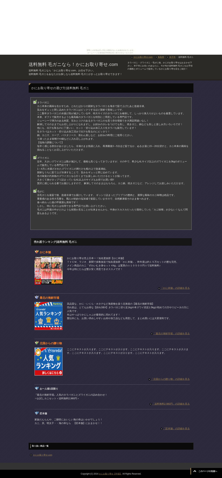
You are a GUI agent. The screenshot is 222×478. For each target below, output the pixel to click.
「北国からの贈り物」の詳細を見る (170, 379)
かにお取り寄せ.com (42, 455)
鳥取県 (161, 57)
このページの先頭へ (207, 471)
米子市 (172, 57)
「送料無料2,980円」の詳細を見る (171, 403)
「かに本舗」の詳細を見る (175, 288)
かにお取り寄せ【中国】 (110, 474)
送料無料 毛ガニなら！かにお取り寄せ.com (73, 64)
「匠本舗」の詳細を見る (176, 428)
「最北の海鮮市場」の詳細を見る (171, 333)
